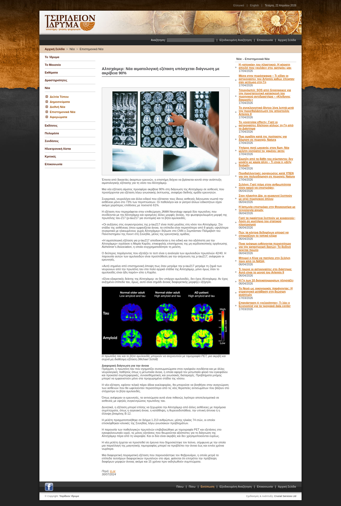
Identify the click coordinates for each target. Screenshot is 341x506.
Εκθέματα (51, 72)
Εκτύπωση (207, 486)
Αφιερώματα (58, 117)
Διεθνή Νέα (57, 106)
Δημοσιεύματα (60, 101)
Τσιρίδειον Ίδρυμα (69, 496)
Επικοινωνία (265, 40)
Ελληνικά (238, 5)
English (254, 5)
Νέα (72, 49)
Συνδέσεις (52, 141)
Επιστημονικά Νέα (91, 49)
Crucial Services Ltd (285, 496)
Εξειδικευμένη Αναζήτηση (236, 40)
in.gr (113, 471)
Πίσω (192, 486)
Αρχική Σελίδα (287, 40)
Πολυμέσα (52, 133)
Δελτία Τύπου (59, 96)
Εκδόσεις (51, 125)
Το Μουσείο (53, 64)
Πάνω (180, 486)
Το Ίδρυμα (52, 57)
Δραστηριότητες (56, 80)
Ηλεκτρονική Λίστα (58, 148)
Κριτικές (50, 156)
